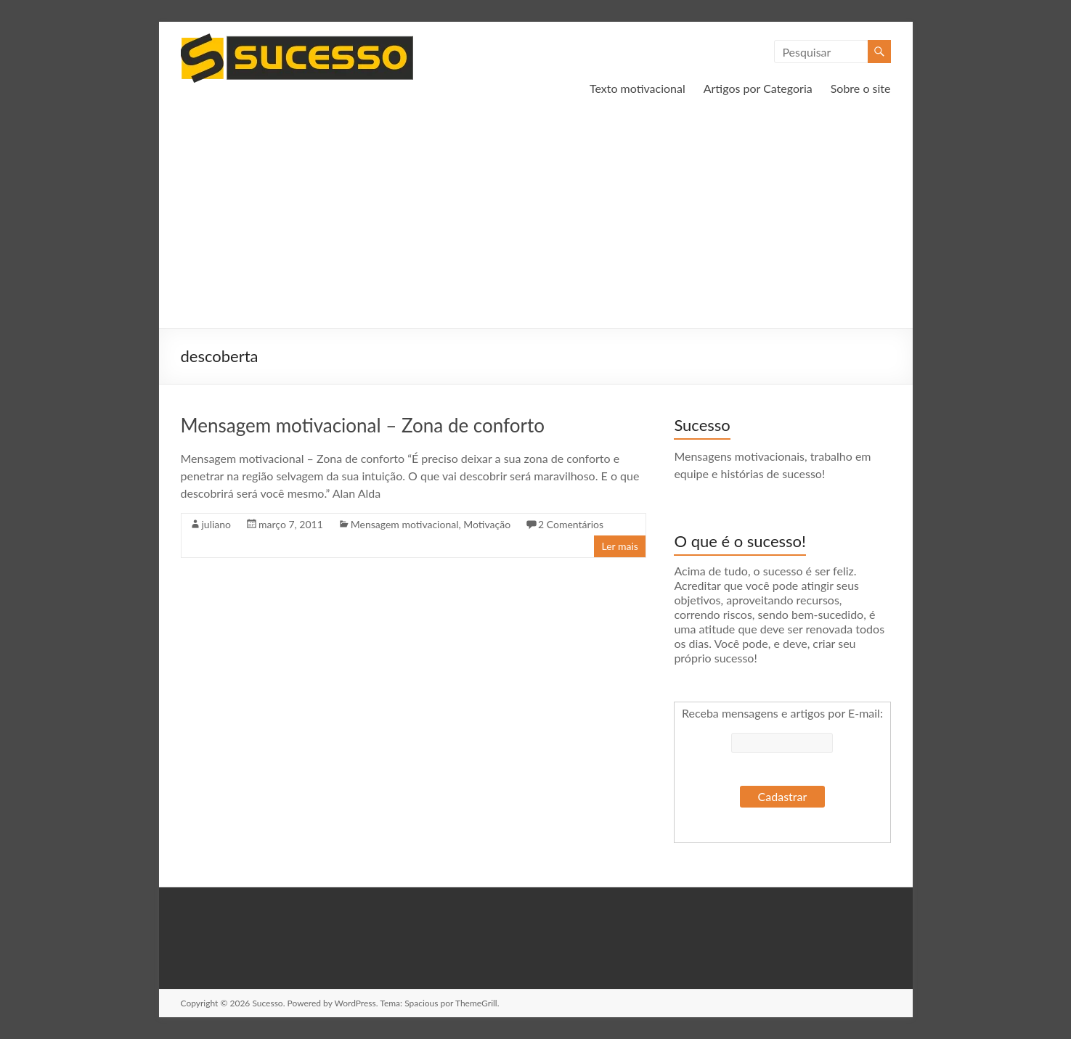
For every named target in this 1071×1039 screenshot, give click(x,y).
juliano (217, 524)
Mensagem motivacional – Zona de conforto (363, 425)
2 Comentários (570, 524)
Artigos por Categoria (758, 88)
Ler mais (619, 546)
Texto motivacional (637, 88)
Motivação (486, 524)
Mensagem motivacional (405, 524)
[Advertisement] (536, 219)
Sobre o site (861, 88)
